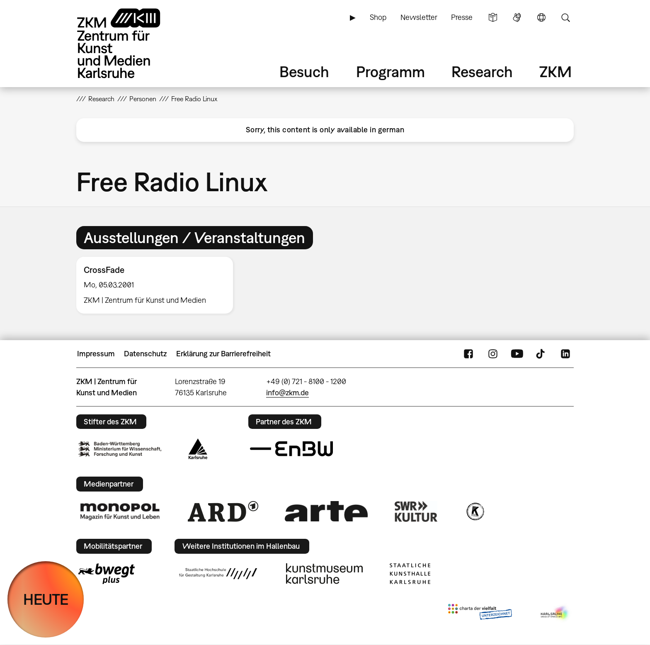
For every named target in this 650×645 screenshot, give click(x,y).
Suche (565, 17)
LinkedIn (565, 354)
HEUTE (45, 599)
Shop (378, 17)
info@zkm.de (287, 392)
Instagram (493, 354)
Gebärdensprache (517, 17)
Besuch (304, 71)
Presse (462, 17)
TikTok (541, 354)
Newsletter (418, 17)
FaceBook (468, 354)
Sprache (541, 17)
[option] (158, 285)
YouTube (517, 354)
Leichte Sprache (493, 17)
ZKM (555, 71)
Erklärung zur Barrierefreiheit (223, 353)
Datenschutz (145, 353)
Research (482, 71)
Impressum (96, 353)
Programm (390, 71)
